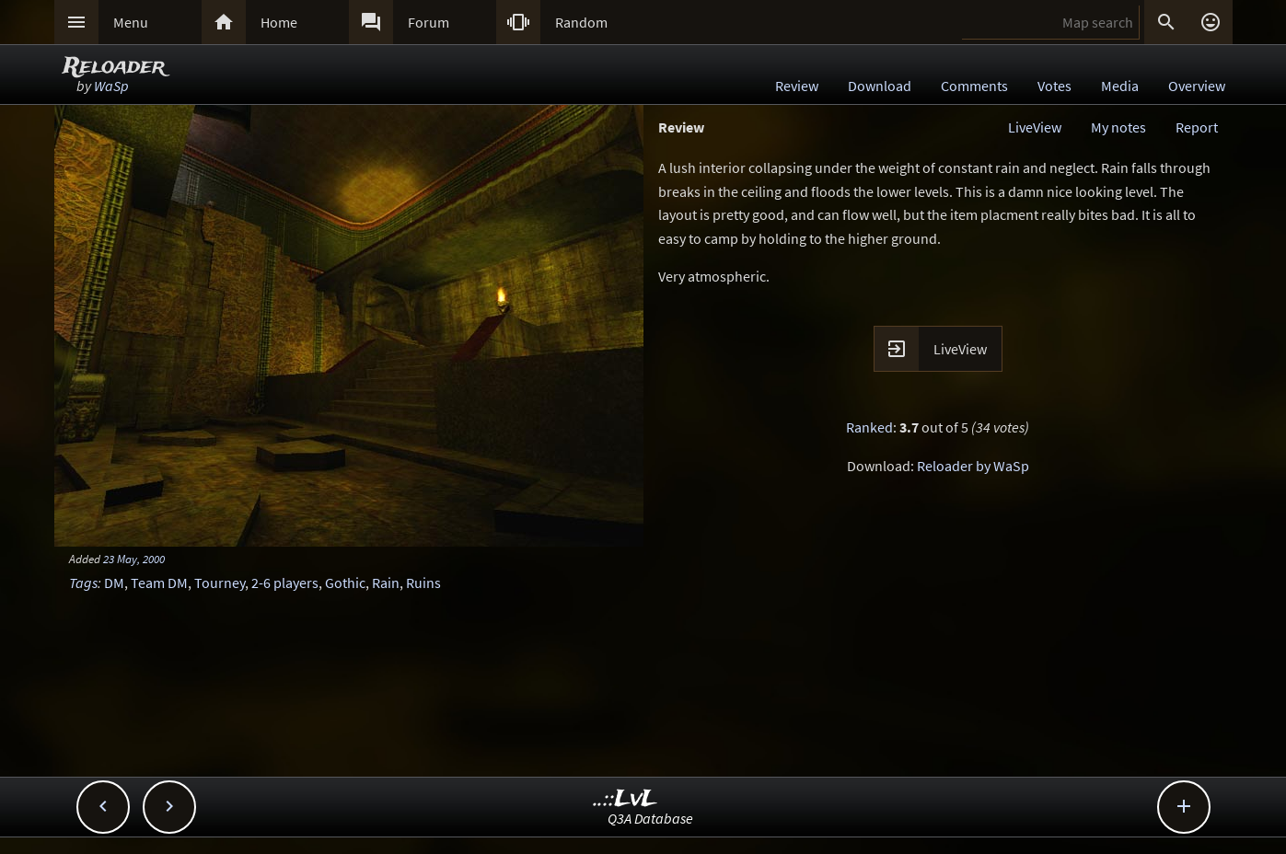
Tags (83, 582)
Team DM (159, 582)
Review (796, 85)
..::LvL (625, 799)
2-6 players (285, 582)
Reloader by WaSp (973, 465)
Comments (974, 85)
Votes (1054, 85)
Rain (386, 582)
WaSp (111, 85)
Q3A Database (650, 818)
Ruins (423, 582)
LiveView (1034, 127)
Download (879, 85)
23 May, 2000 (134, 558)
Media (1120, 85)
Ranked (869, 427)
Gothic (345, 582)
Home (279, 22)
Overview (1196, 85)
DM (114, 582)
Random (581, 22)
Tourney (219, 582)
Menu (130, 22)
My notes (1118, 127)
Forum (428, 22)
